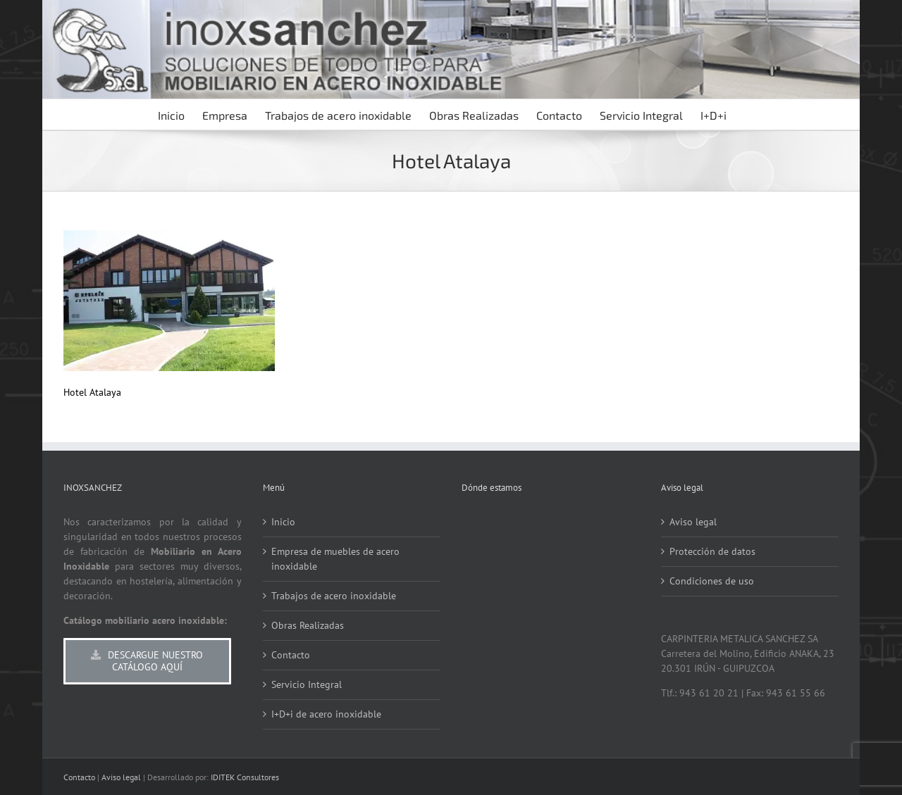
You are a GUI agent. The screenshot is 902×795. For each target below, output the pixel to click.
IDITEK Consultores (245, 777)
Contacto (290, 655)
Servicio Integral (306, 684)
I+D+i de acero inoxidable (326, 714)
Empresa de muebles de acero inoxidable (335, 558)
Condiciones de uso (711, 581)
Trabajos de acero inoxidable (333, 595)
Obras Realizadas (307, 625)
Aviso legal (693, 521)
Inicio (283, 521)
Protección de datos (712, 551)
